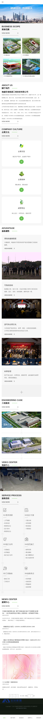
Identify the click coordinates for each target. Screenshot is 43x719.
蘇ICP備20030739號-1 (21, 708)
